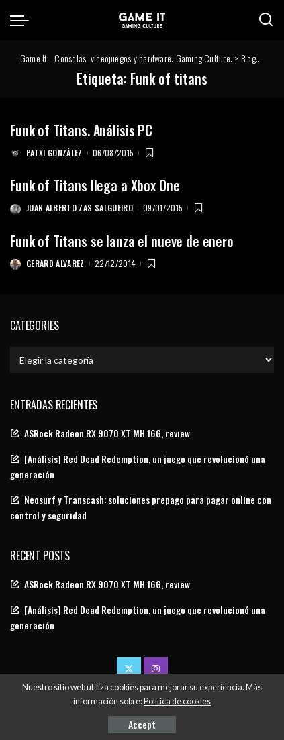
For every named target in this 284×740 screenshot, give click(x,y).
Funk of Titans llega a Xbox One (94, 185)
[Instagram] (156, 669)
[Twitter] (129, 669)
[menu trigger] (23, 20)
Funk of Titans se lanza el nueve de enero (122, 241)
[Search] (266, 20)
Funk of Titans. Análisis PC (81, 130)
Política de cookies (177, 701)
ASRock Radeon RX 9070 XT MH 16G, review (107, 433)
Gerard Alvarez (55, 263)
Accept (142, 724)
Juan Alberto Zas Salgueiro (79, 207)
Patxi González (54, 152)
